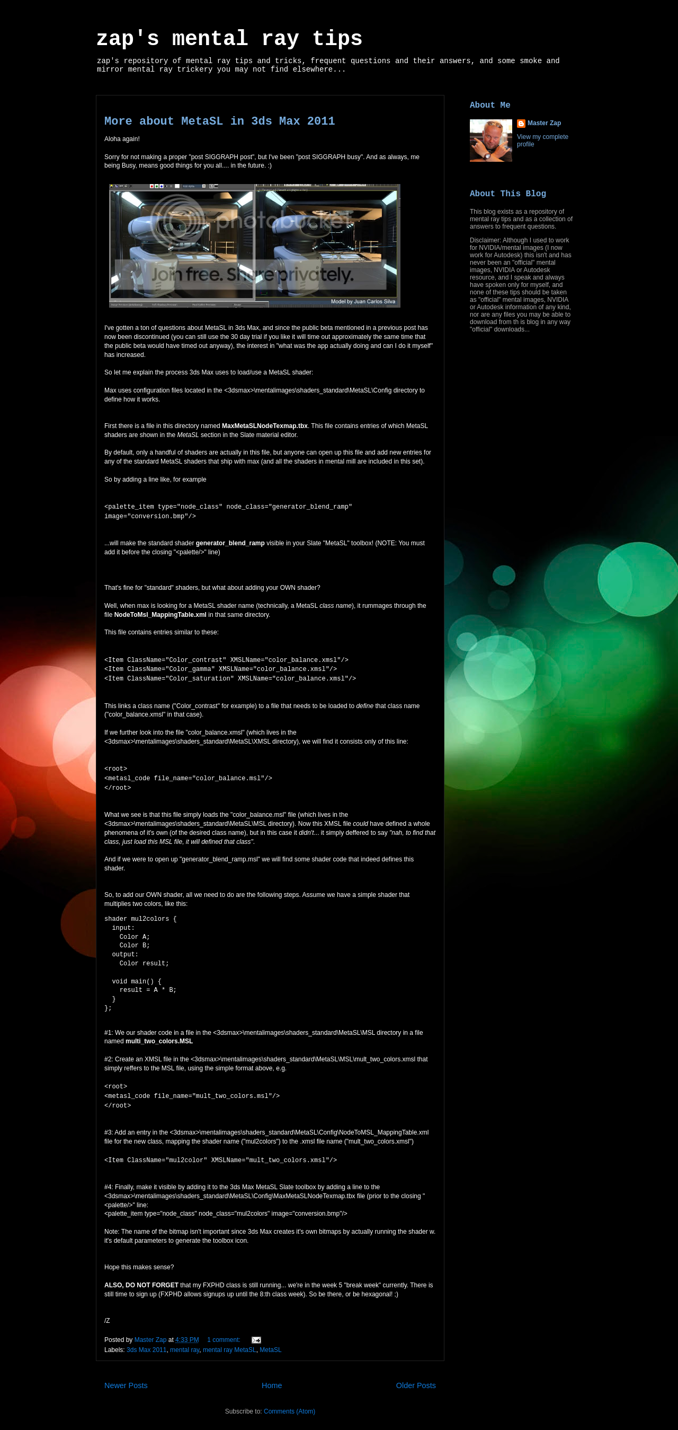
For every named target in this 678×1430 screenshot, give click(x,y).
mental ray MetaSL (229, 1341)
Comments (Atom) (289, 1402)
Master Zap (544, 123)
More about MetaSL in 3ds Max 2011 (219, 121)
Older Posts (416, 1376)
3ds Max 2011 (146, 1341)
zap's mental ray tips (229, 39)
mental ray (184, 1341)
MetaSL (270, 1341)
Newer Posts (126, 1376)
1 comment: (224, 1331)
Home (272, 1376)
